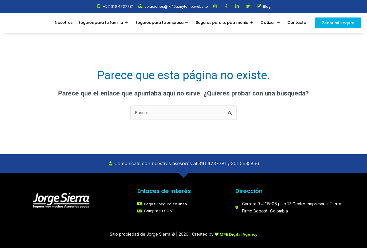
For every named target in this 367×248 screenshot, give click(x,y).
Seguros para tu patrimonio (224, 22)
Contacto (296, 22)
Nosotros (64, 22)
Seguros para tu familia (103, 22)
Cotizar (270, 22)
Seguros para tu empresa (161, 22)
